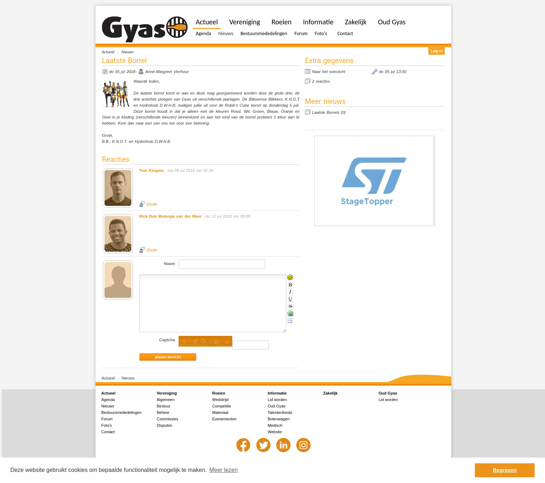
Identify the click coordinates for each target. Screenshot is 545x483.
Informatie (318, 22)
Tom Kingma (151, 170)
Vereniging (244, 22)
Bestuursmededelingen (263, 33)
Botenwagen (278, 419)
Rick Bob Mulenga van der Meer (170, 216)
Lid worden (277, 399)
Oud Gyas (391, 22)
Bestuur (163, 406)
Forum (301, 33)
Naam (169, 263)
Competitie (221, 406)
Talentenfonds (280, 412)
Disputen (164, 425)
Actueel (108, 51)
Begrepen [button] (505, 470)
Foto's (321, 33)
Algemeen (166, 399)
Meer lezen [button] (223, 470)
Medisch (275, 425)
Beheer (163, 412)
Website (275, 432)
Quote (151, 204)
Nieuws (128, 51)
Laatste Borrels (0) (329, 112)
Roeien (282, 22)
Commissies (167, 419)
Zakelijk (355, 22)
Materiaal (220, 412)
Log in (436, 51)
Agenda (203, 33)
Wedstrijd (220, 399)
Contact (345, 33)
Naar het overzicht (328, 71)
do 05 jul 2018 (122, 71)
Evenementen (224, 419)
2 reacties (321, 81)
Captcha (167, 340)
